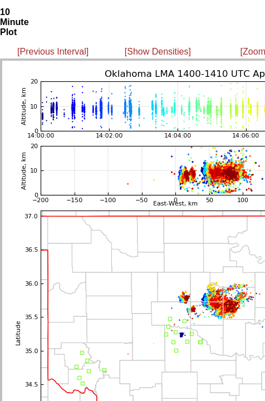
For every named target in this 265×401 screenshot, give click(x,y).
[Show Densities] (158, 51)
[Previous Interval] (53, 51)
